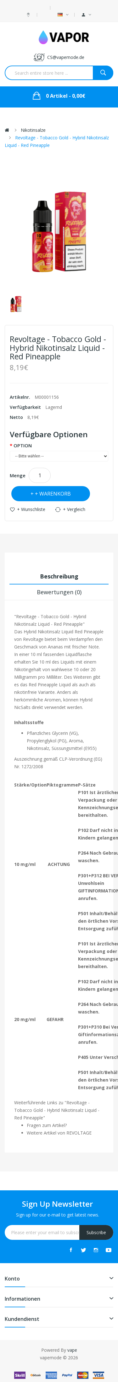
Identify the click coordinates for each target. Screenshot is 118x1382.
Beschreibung (59, 576)
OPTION (23, 445)
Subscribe (96, 1232)
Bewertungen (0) (59, 592)
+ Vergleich (74, 509)
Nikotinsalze (33, 130)
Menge (17, 475)
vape (72, 1350)
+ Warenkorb (53, 493)
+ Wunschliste (31, 509)
